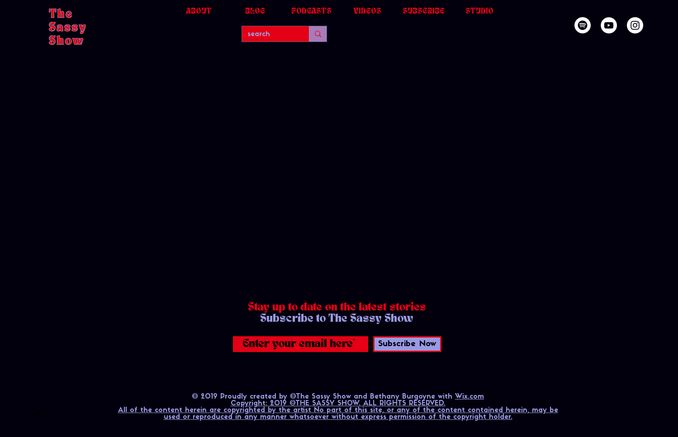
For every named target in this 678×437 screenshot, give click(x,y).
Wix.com (469, 397)
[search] (268, 34)
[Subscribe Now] (407, 344)
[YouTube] (609, 25)
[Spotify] (582, 25)
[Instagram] (635, 25)
